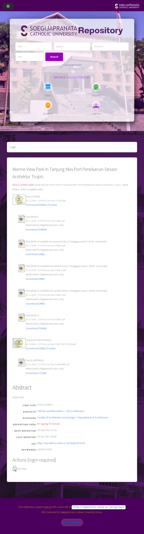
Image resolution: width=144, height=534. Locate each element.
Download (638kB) (36, 204)
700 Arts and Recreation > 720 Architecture (60, 411)
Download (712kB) (36, 373)
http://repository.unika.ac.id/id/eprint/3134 (61, 443)
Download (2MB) (35, 303)
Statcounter (74, 522)
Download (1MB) (35, 254)
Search (54, 56)
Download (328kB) (36, 229)
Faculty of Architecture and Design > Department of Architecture (72, 417)
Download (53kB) (35, 348)
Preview (52, 204)
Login (13, 147)
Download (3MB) (35, 279)
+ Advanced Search (72, 65)
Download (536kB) (36, 328)
